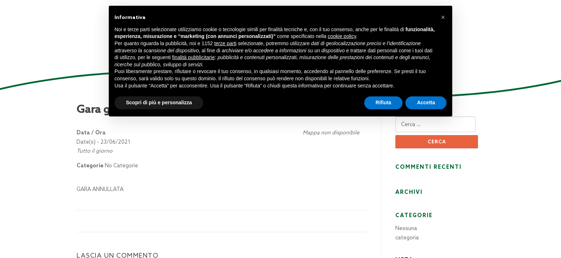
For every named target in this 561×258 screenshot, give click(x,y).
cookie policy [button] (342, 36)
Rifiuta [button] (383, 102)
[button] (443, 17)
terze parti (225, 43)
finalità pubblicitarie (193, 57)
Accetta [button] (426, 102)
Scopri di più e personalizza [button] (159, 102)
